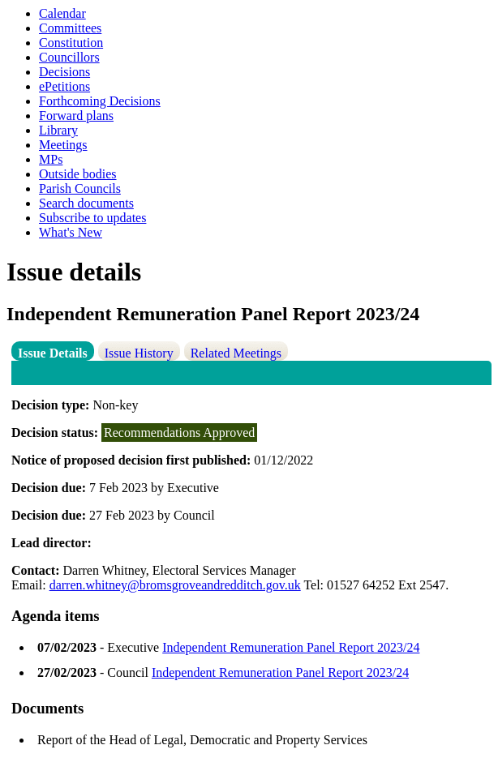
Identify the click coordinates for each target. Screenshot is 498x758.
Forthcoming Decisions (100, 101)
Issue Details (53, 353)
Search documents (86, 203)
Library (58, 130)
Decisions (64, 72)
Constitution (71, 42)
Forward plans (76, 115)
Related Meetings (236, 353)
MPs (50, 159)
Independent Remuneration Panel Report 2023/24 (290, 647)
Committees (70, 28)
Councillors (69, 57)
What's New (70, 232)
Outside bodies (78, 174)
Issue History (139, 353)
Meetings (63, 145)
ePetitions (64, 86)
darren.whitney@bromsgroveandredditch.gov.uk (175, 585)
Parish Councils (80, 188)
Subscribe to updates (92, 218)
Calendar (62, 13)
